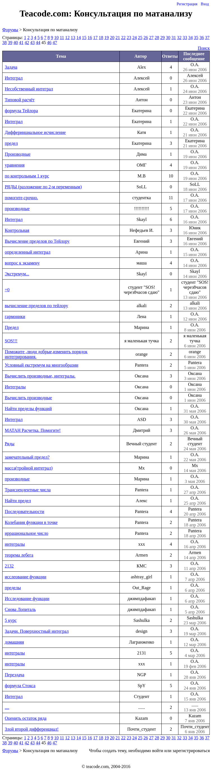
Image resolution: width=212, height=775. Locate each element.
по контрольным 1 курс (27, 176)
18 (101, 37)
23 (129, 37)
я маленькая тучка (195, 340)
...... (195, 707)
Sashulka (195, 620)
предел (11, 143)
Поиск (204, 48)
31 (173, 37)
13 (73, 37)
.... (7, 707)
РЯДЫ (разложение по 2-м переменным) (43, 186)
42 (27, 42)
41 (21, 42)
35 (196, 37)
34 (190, 37)
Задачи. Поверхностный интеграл (37, 631)
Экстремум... (17, 273)
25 (140, 37)
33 (185, 37)
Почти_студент (195, 729)
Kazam (195, 718)
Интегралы (15, 386)
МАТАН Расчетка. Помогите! (33, 430)
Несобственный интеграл (29, 88)
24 (134, 37)
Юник (195, 230)
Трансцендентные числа (28, 489)
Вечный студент (195, 443)
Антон (195, 100)
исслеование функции (25, 576)
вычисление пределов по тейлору (36, 305)
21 (118, 37)
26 (145, 37)
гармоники (15, 316)
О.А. (195, 67)
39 (10, 42)
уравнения (15, 165)
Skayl (195, 274)
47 (55, 42)
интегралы (15, 544)
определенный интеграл (27, 252)
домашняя (14, 642)
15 (84, 37)
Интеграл (14, 78)
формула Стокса (20, 685)
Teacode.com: (47, 13)
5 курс (11, 620)
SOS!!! (11, 340)
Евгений (195, 241)
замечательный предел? (27, 457)
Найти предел (18, 500)
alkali (195, 306)
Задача (11, 67)
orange (195, 354)
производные (17, 208)
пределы (13, 587)
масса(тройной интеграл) (29, 468)
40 (15, 42)
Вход (205, 4)
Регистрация (186, 4)
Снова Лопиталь (20, 609)
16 (90, 37)
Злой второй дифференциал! (32, 729)
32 (179, 37)
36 (201, 37)
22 (123, 37)
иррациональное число (26, 533)
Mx (195, 468)
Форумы (10, 29)
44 (38, 42)
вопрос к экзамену (22, 263)
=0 (7, 289)
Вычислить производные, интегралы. (40, 376)
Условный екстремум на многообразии (41, 365)
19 (106, 37)
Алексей (195, 78)
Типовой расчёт (20, 99)
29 (162, 37)
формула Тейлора (21, 110)
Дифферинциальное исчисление (35, 132)
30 (168, 37)
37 (207, 37)
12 (67, 37)
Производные (17, 154)
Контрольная (17, 230)
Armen (195, 555)
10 (56, 37)
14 (78, 37)
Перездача (14, 674)
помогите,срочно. (21, 197)
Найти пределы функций (28, 408)
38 (4, 42)
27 (151, 37)
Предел (12, 327)
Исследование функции (27, 598)
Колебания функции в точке (31, 522)
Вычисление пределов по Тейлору (37, 241)
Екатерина (195, 111)
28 (157, 37)
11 (62, 37)
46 (49, 42)
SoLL (195, 187)
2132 (9, 566)
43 (32, 42)
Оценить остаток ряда (25, 718)
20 (112, 37)
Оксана (195, 376)
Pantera (195, 365)
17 (95, 37)
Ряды (10, 443)
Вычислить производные (28, 397)
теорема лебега (19, 555)
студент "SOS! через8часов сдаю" (195, 290)
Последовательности (24, 511)
